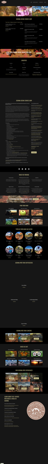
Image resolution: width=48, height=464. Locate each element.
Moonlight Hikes (35, 116)
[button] (35, 3)
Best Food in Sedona (6, 421)
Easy (9, 144)
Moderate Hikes (33, 119)
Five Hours (34, 110)
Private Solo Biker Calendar (24, 152)
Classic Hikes (37, 115)
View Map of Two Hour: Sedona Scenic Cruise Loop (15, 146)
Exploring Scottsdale (10, 426)
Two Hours (39, 121)
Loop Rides (34, 113)
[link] (5, 3)
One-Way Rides (24, 191)
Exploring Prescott (16, 425)
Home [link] (31, 3)
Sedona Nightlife (11, 421)
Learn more (11, 338)
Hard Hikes (36, 119)
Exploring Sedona (6, 425)
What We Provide (9, 192)
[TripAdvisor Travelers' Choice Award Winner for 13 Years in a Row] (24, 0)
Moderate (12, 144)
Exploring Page (6, 426)
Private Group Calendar (14, 152)
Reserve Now (6, 26)
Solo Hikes (38, 116)
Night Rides (36, 113)
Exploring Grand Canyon (16, 426)
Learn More (36, 338)
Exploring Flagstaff (11, 425)
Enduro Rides (37, 112)
